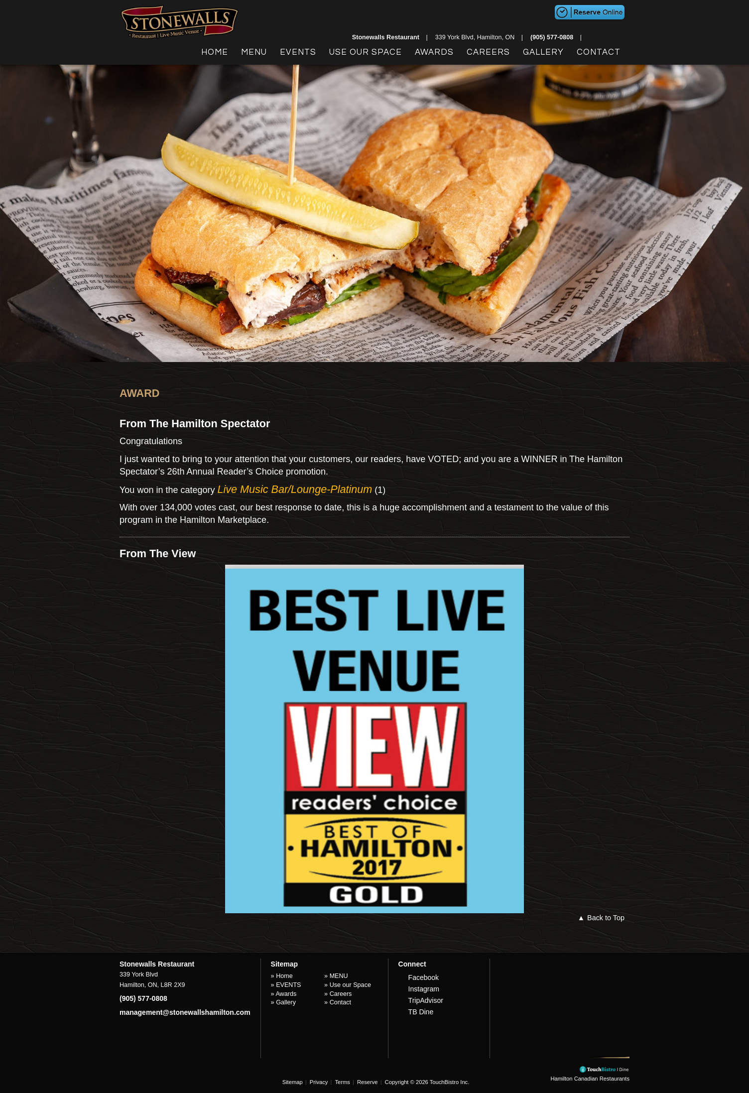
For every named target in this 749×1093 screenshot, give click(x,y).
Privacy (319, 1082)
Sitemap (292, 1082)
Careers (488, 52)
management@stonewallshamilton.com (185, 1012)
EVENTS (298, 52)
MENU (254, 52)
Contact (599, 52)
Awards (434, 52)
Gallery (543, 52)
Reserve (367, 1082)
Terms (342, 1082)
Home (214, 52)
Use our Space (365, 52)
